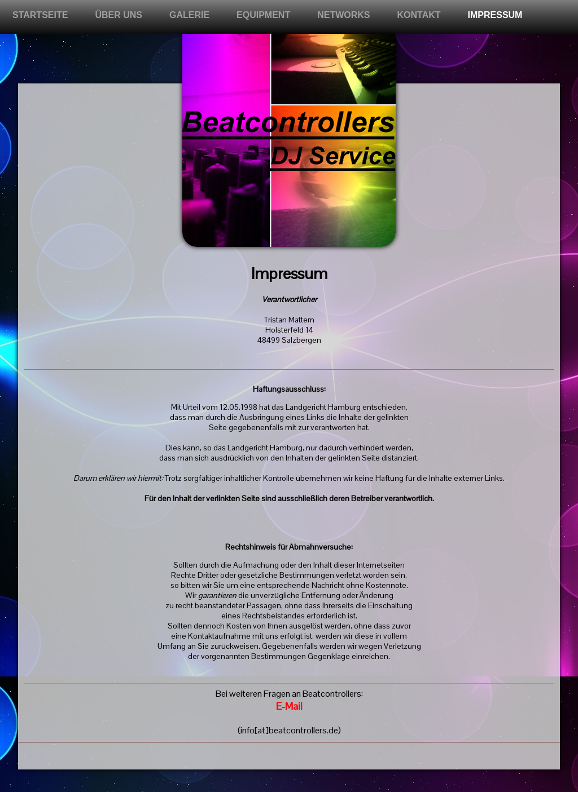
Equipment (263, 15)
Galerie (189, 15)
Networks (343, 15)
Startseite (40, 15)
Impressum (495, 15)
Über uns (118, 15)
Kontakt (419, 15)
